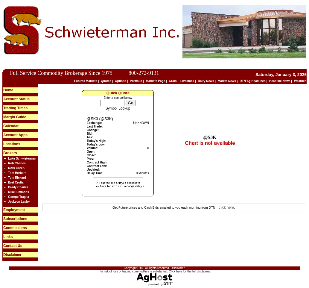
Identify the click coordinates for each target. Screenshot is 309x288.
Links (8, 237)
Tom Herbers (17, 173)
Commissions (15, 228)
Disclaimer (12, 255)
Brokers (10, 153)
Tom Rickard (17, 177)
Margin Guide (14, 117)
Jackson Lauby (19, 201)
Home (8, 90)
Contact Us (12, 246)
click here (226, 207)
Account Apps (15, 135)
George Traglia (18, 196)
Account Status (16, 99)
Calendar (11, 126)
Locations (11, 144)
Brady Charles (18, 187)
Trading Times (15, 108)
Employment (14, 210)
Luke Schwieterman (22, 158)
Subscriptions (15, 219)
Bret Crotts (16, 182)
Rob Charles (17, 163)
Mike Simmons (18, 192)
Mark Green (16, 168)
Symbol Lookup (118, 108)
